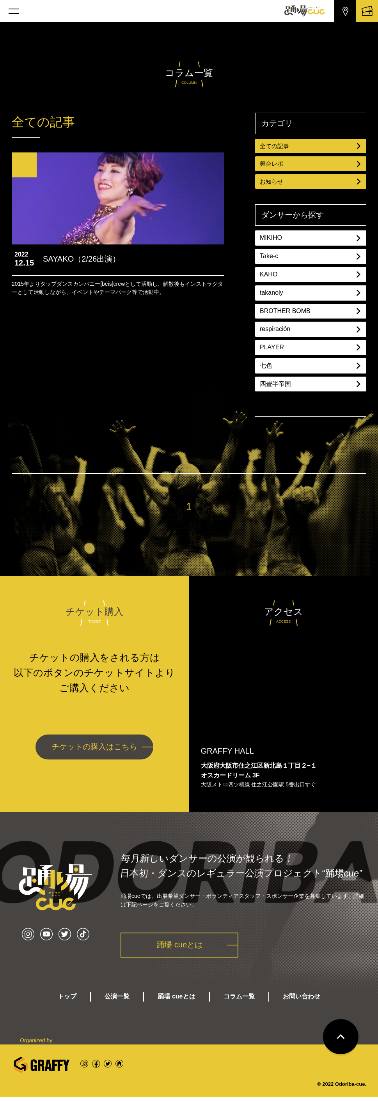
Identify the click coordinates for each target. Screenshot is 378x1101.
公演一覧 (117, 1000)
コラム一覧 (239, 1000)
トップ (67, 1000)
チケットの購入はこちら (95, 749)
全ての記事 (311, 146)
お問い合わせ (301, 1000)
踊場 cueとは (183, 947)
